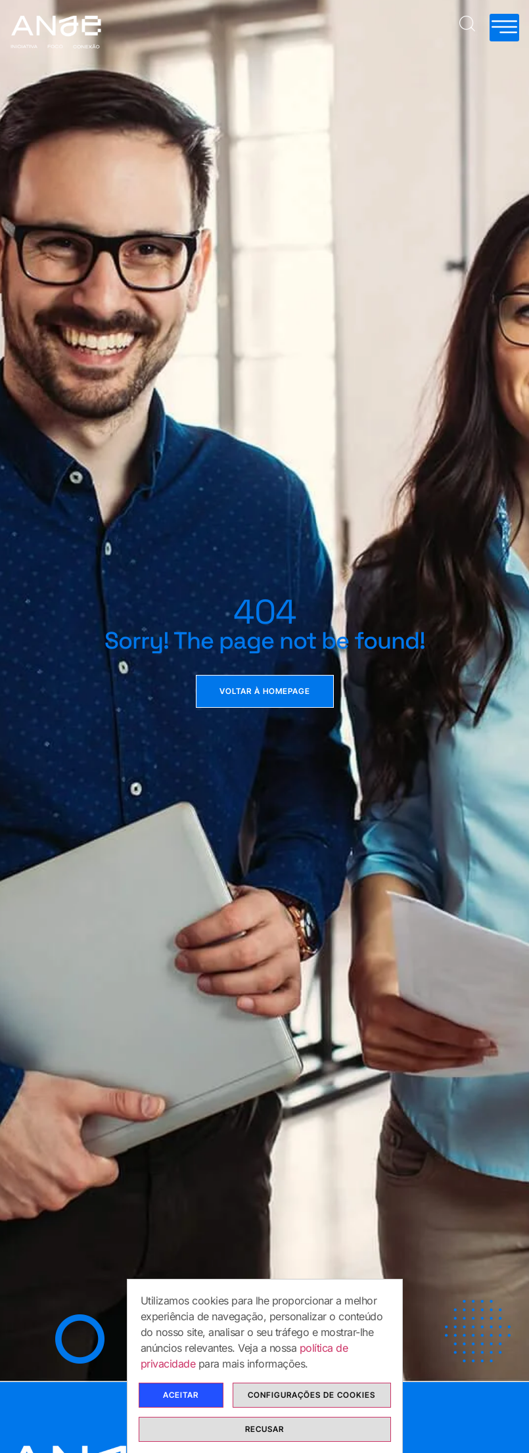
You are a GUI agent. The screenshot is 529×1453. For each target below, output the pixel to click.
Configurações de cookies (311, 1395)
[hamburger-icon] (504, 27)
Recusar (264, 1429)
